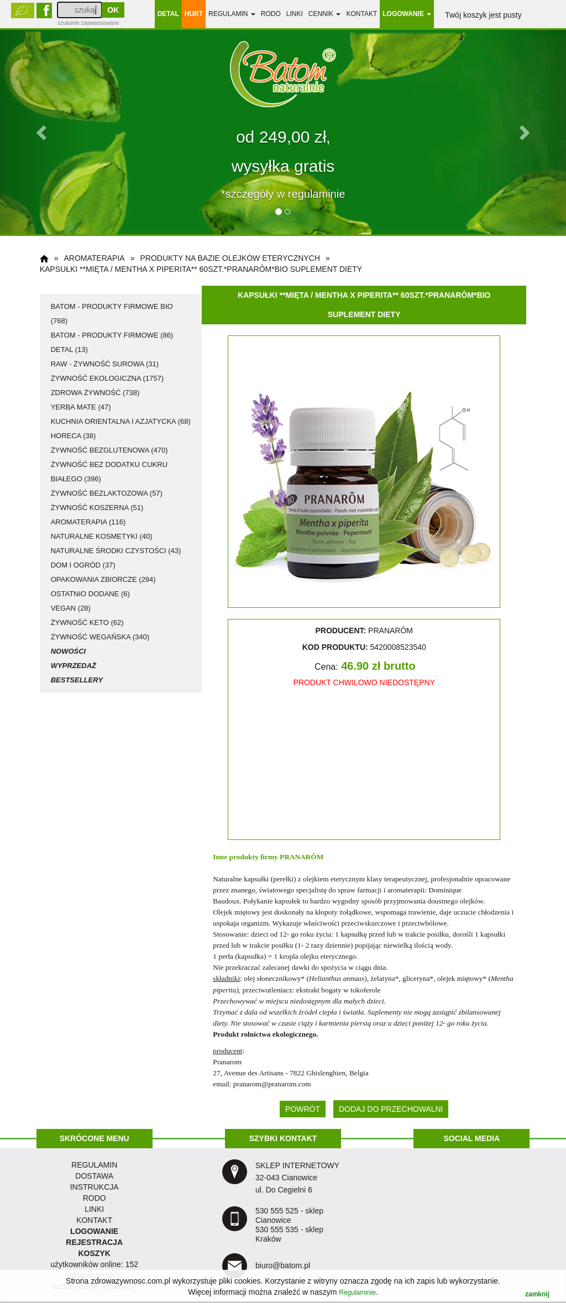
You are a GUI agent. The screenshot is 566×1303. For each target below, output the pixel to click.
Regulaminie (357, 1292)
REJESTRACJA (94, 1242)
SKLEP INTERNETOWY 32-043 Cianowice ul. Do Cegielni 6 (297, 1177)
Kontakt (361, 14)
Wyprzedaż (73, 665)
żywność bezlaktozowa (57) (107, 493)
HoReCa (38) (73, 436)
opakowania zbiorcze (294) (103, 579)
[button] (42, 132)
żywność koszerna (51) (97, 507)
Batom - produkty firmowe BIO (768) (112, 313)
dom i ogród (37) (83, 565)
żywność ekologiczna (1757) (107, 378)
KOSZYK (94, 1253)
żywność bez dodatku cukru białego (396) (109, 471)
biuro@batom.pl (282, 1265)
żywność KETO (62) (87, 622)
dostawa (94, 1175)
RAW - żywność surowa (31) (105, 364)
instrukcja (94, 1187)
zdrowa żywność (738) (95, 392)
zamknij (537, 1294)
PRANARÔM (301, 857)
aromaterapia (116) (88, 522)
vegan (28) (71, 608)
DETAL (168, 14)
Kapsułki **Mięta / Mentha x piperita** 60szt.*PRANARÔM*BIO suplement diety (201, 269)
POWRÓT (302, 1109)
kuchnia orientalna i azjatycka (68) (121, 421)
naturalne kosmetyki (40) (102, 536)
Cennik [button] (324, 14)
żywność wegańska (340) (100, 637)
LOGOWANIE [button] (406, 14)
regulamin (94, 1164)
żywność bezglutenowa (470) (109, 450)
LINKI (94, 1209)
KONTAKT (94, 1220)
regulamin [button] (231, 14)
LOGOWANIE (94, 1231)
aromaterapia (94, 258)
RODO (271, 14)
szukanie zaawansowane (88, 23)
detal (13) (69, 349)
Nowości (68, 651)
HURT (194, 14)
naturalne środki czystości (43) (116, 551)
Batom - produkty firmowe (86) (112, 335)
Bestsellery (77, 680)
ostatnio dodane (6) (90, 594)
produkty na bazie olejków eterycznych (229, 258)
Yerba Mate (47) (81, 407)
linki (294, 14)
